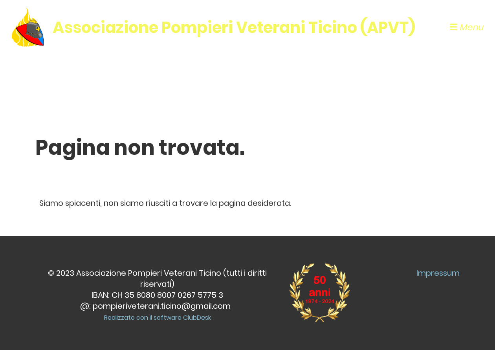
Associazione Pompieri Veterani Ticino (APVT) (234, 27)
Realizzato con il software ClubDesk (157, 317)
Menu (466, 27)
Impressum (438, 273)
